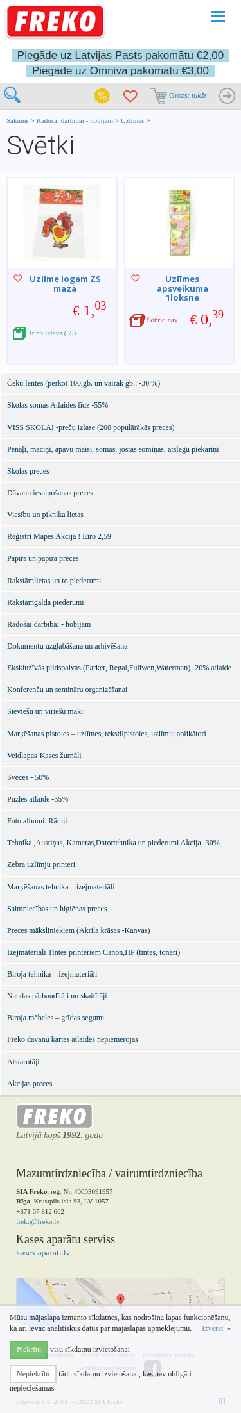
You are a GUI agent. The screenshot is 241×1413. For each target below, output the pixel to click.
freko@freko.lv (38, 1221)
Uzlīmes (133, 120)
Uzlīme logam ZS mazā (65, 283)
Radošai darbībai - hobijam (76, 120)
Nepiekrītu (33, 1373)
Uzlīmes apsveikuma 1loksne (182, 288)
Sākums (17, 120)
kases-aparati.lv (43, 1252)
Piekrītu (29, 1349)
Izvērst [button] (216, 1328)
